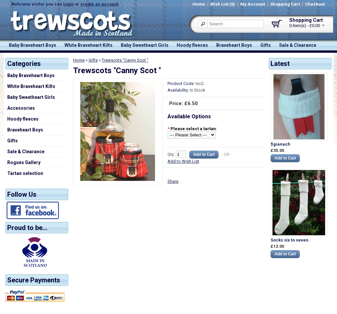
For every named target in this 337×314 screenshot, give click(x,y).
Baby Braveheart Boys (32, 45)
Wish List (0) (222, 4)
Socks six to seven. (290, 240)
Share (173, 181)
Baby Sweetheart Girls (144, 45)
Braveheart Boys (234, 45)
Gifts (265, 45)
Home (199, 4)
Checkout (315, 4)
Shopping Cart (285, 4)
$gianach (280, 144)
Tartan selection (25, 173)
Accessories (21, 108)
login (68, 4)
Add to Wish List (183, 161)
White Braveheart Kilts (89, 45)
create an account (99, 4)
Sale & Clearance (297, 45)
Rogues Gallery (23, 162)
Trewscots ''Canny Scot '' (125, 60)
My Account (252, 4)
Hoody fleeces (192, 45)
